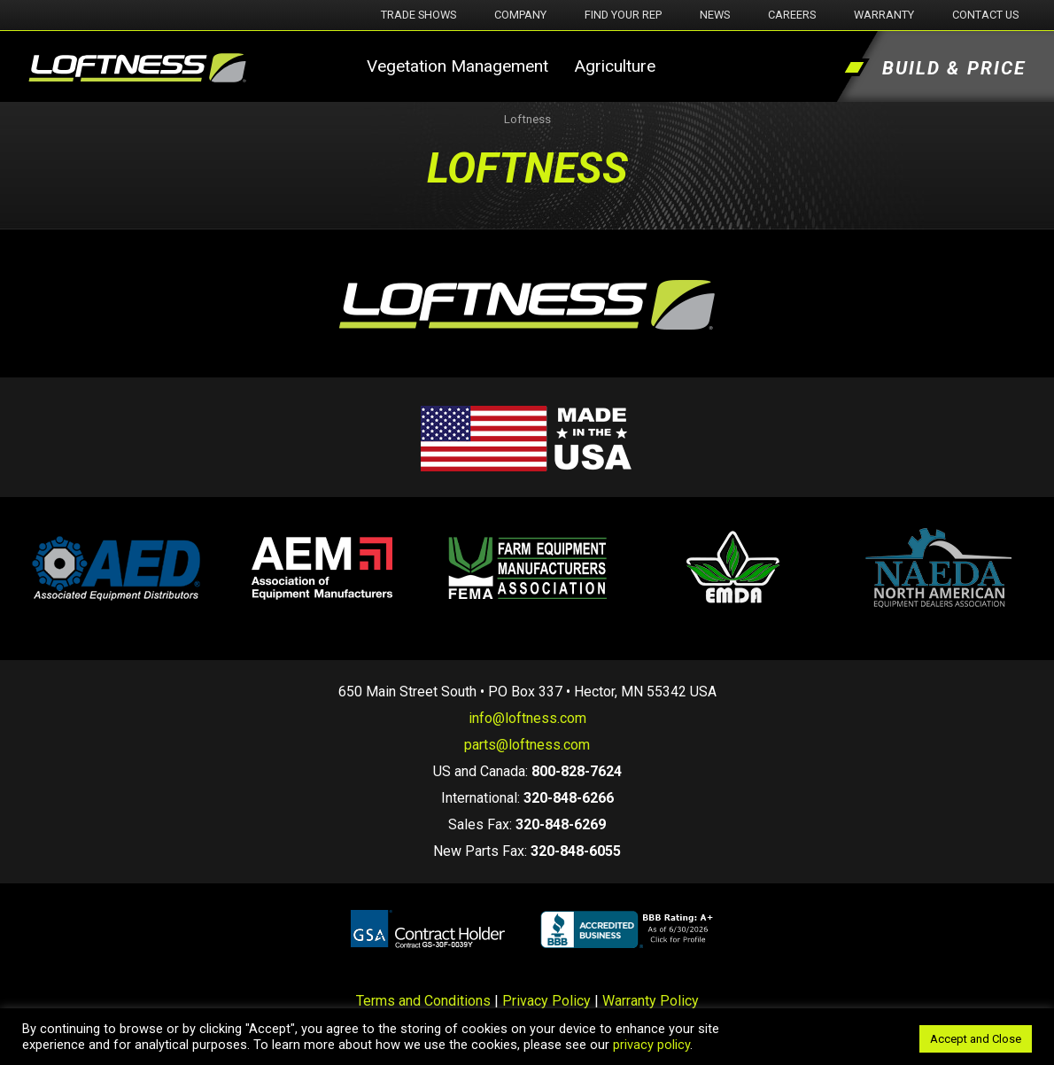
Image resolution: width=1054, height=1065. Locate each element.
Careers (792, 14)
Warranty (884, 14)
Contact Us (985, 14)
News (715, 14)
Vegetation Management (457, 66)
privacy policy (651, 1045)
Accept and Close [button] (975, 1039)
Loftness (527, 119)
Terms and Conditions (423, 1000)
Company (520, 14)
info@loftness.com (527, 718)
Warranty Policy (650, 1000)
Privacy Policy (546, 1000)
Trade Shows (418, 14)
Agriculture (614, 66)
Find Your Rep (623, 14)
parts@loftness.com (527, 744)
